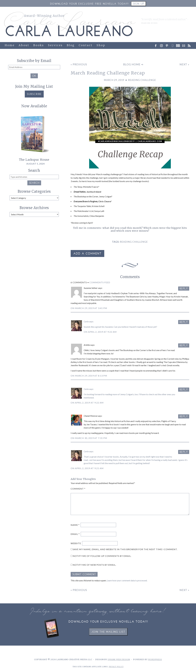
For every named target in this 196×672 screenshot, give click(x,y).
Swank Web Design (119, 659)
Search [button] (34, 183)
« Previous (79, 64)
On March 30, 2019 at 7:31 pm (89, 438)
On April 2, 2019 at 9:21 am (87, 468)
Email (75, 534)
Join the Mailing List (108, 632)
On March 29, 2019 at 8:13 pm (89, 375)
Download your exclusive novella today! (108, 622)
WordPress (155, 659)
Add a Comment (87, 254)
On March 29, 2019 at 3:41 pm (89, 308)
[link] (173, 45)
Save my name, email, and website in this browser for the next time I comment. (125, 549)
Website (76, 543)
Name (75, 525)
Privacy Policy (116, 667)
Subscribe (34, 94)
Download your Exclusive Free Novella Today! (89, 4)
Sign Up (138, 4)
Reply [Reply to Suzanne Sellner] (184, 289)
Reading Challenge (142, 80)
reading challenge (134, 241)
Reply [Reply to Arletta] (184, 346)
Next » (184, 64)
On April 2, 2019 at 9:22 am (100, 331)
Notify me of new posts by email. (94, 564)
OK (34, 76)
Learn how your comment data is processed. (127, 580)
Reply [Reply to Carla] (184, 322)
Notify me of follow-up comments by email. (102, 556)
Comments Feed (99, 282)
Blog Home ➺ (133, 64)
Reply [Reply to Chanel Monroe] (184, 417)
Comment (78, 488)
